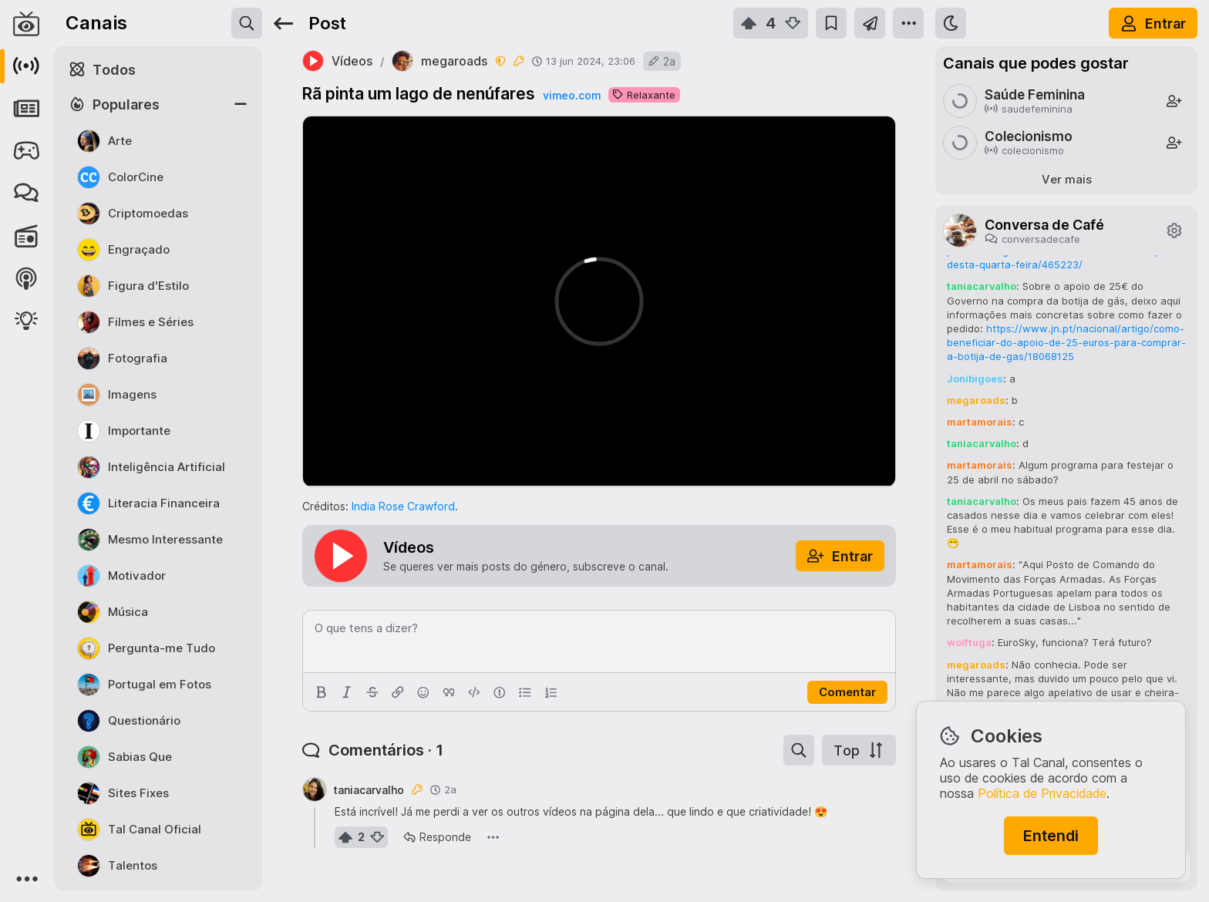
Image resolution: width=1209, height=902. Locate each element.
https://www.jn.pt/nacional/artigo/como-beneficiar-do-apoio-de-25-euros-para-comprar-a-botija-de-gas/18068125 (1066, 342)
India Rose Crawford (403, 506)
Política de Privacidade (1042, 793)
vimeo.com (572, 95)
